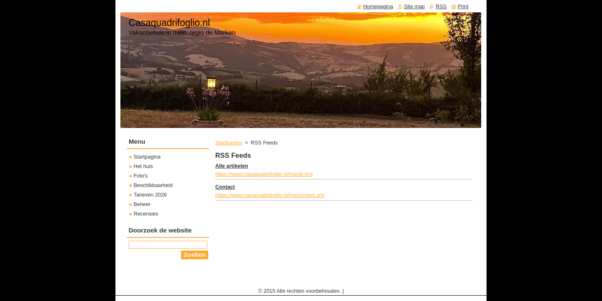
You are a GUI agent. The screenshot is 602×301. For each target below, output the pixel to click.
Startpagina (228, 143)
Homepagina (378, 6)
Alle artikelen (231, 166)
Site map (414, 6)
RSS (441, 6)
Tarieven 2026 (150, 195)
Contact (225, 187)
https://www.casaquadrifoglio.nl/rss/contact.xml (270, 195)
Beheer (142, 204)
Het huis (143, 166)
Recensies (146, 214)
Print (463, 6)
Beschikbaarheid (153, 185)
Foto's (141, 176)
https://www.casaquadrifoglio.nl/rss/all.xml (264, 174)
